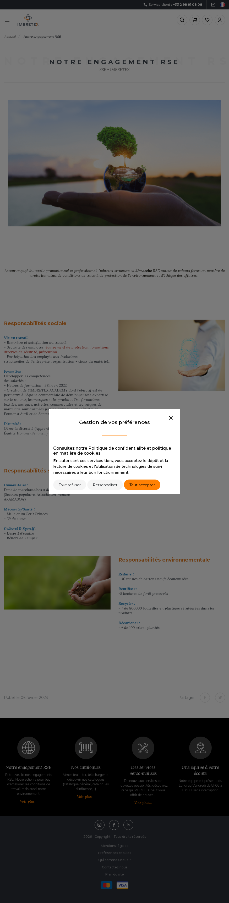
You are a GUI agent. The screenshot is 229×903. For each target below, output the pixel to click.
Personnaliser (105, 485)
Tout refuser (70, 485)
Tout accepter (142, 485)
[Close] (171, 418)
